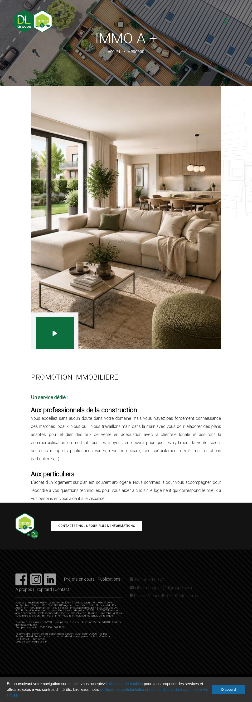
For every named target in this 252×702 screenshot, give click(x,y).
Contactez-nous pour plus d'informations (96, 526)
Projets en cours (79, 581)
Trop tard (43, 591)
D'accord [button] (228, 690)
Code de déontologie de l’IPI (31, 644)
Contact (62, 591)
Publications (108, 581)
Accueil (114, 52)
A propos (23, 591)
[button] (19, 696)
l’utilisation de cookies (124, 684)
